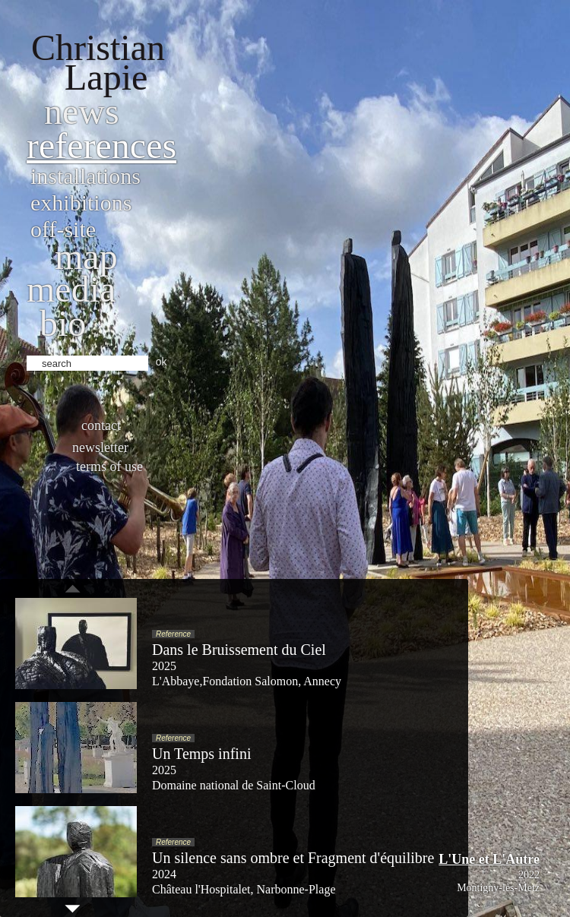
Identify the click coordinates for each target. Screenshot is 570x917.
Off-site (63, 229)
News (81, 111)
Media (71, 289)
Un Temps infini (201, 753)
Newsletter (100, 447)
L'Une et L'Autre (489, 859)
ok (161, 362)
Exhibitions (80, 202)
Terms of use (109, 466)
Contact (101, 425)
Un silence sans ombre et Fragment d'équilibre (293, 857)
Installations (85, 175)
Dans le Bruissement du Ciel (239, 649)
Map (86, 256)
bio (63, 323)
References (101, 145)
